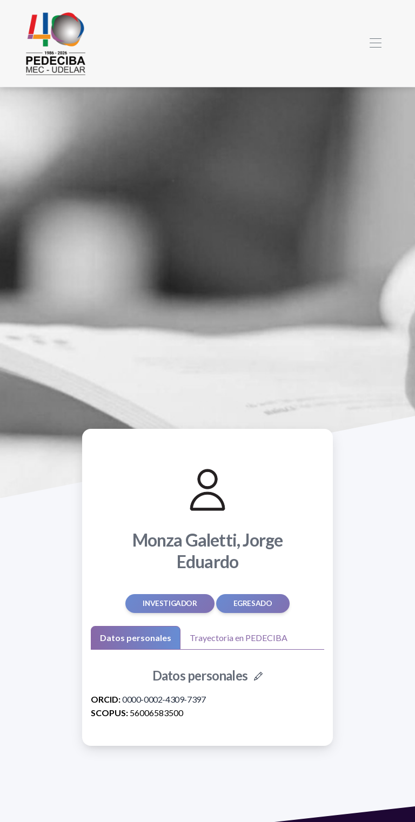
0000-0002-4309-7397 (163, 699)
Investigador (170, 603)
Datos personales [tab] (135, 637)
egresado (252, 603)
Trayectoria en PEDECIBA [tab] (238, 637)
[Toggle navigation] (375, 43)
